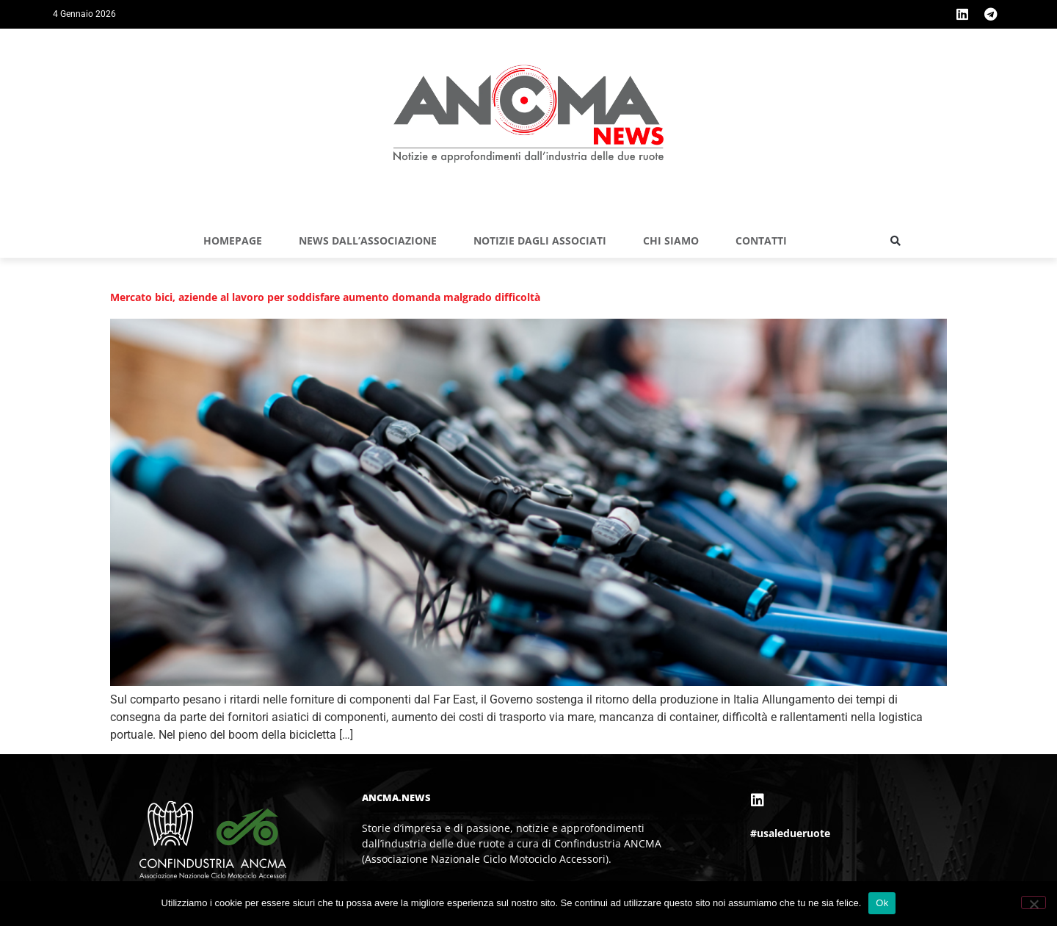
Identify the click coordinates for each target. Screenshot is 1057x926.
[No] (1033, 902)
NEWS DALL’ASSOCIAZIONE (368, 240)
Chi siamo (671, 240)
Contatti (761, 240)
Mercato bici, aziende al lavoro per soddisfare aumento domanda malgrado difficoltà (325, 297)
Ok (882, 902)
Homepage (232, 240)
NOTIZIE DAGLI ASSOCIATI (539, 240)
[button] (895, 240)
